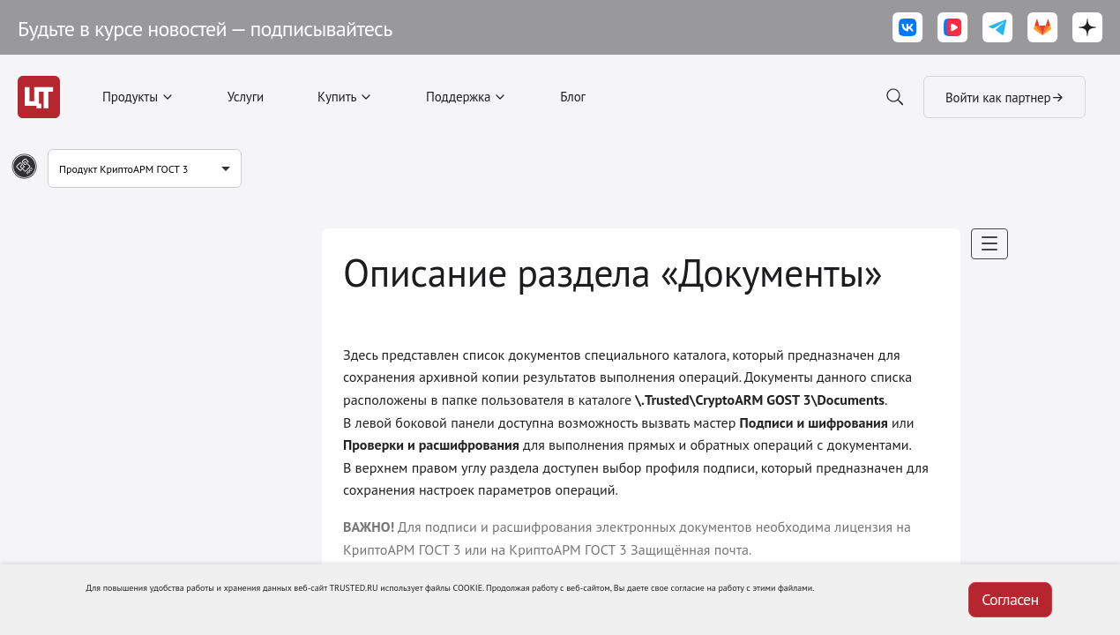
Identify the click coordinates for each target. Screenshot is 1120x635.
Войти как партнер (1004, 97)
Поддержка (458, 96)
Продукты (130, 96)
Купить (336, 96)
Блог (573, 96)
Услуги (246, 96)
